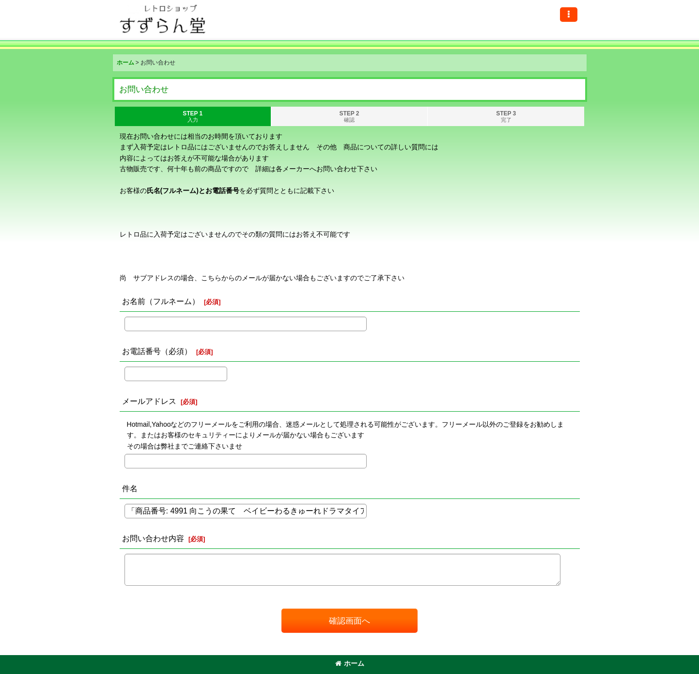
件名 (130, 488)
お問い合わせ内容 (153, 538)
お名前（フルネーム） (161, 301)
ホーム (349, 663)
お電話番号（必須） (157, 351)
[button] (568, 14)
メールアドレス (149, 401)
